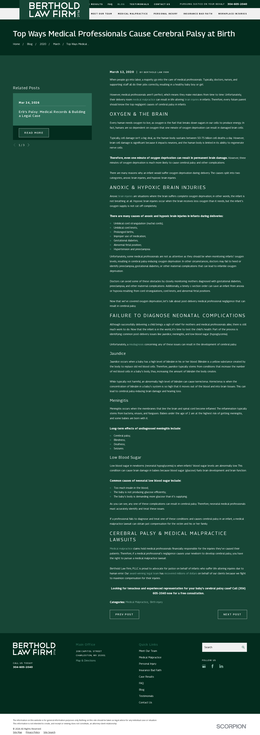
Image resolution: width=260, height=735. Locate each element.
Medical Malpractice (137, 602)
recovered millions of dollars (180, 573)
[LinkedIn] (221, 666)
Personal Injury (147, 663)
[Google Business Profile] (204, 666)
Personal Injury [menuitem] (166, 13)
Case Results (93, 4)
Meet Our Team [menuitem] (101, 13)
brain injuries (192, 99)
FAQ (110, 4)
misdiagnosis (136, 344)
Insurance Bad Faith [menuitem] (198, 13)
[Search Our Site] (243, 647)
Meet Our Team (148, 650)
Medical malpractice (121, 548)
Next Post (232, 614)
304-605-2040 (237, 4)
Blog (121, 4)
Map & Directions (86, 660)
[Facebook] (212, 666)
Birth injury (156, 602)
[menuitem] (17, 732)
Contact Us (162, 4)
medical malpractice (144, 99)
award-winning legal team (144, 573)
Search (208, 647)
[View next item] (28, 144)
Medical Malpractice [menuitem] (133, 13)
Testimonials (139, 4)
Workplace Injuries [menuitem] (232, 13)
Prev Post (124, 614)
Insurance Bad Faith (150, 670)
